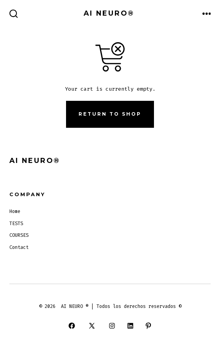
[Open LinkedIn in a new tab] (130, 325)
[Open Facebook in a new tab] (71, 325)
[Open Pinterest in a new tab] (148, 325)
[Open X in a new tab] (92, 325)
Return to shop (110, 114)
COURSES (19, 235)
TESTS (16, 223)
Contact (19, 247)
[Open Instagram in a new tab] (112, 325)
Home (14, 211)
